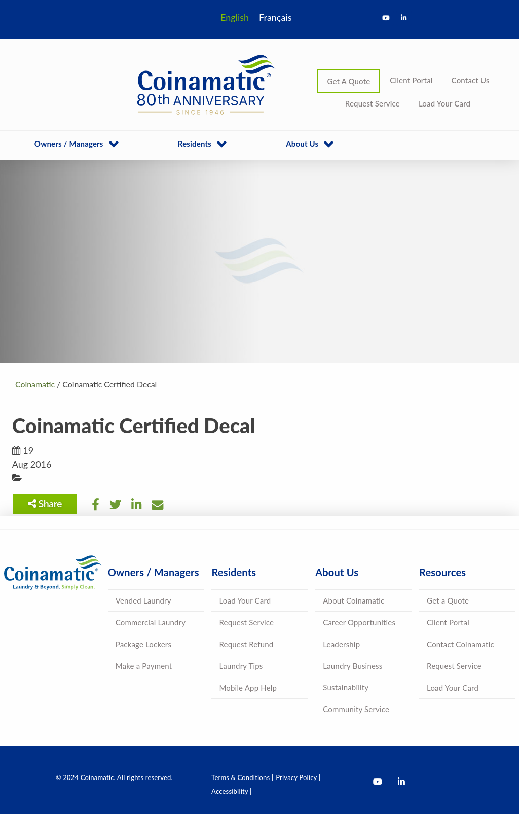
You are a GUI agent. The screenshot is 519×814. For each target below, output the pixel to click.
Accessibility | (231, 791)
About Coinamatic (353, 600)
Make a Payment (144, 665)
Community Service (356, 709)
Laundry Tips (241, 665)
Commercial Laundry (151, 622)
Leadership (341, 644)
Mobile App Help (248, 687)
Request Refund (246, 644)
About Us (302, 143)
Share (48, 503)
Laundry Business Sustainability (352, 676)
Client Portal (411, 80)
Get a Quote (448, 600)
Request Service (372, 103)
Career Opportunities (359, 622)
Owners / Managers (68, 143)
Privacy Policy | (298, 777)
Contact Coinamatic (460, 644)
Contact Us (471, 80)
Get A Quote (348, 81)
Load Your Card (444, 103)
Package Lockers (143, 644)
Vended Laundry (143, 600)
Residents (194, 143)
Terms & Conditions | (242, 777)
